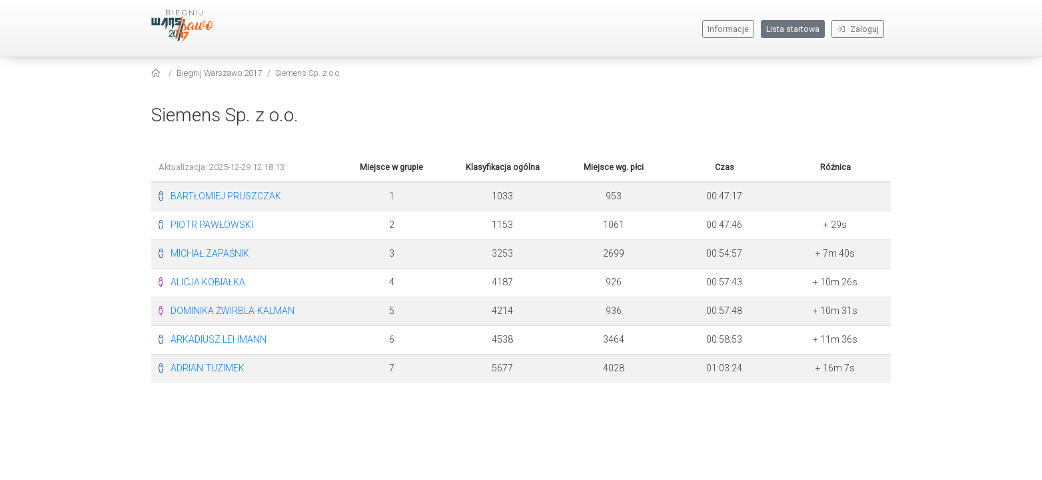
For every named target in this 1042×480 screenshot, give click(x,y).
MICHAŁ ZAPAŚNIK (210, 253)
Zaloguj (858, 29)
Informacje (728, 29)
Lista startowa (792, 29)
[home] (157, 73)
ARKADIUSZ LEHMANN (218, 339)
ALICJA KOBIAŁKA (208, 282)
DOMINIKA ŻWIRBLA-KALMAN (232, 310)
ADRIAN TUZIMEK (208, 368)
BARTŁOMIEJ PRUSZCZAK (226, 196)
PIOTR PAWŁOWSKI (212, 224)
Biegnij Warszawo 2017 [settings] (219, 73)
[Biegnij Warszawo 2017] (191, 26)
